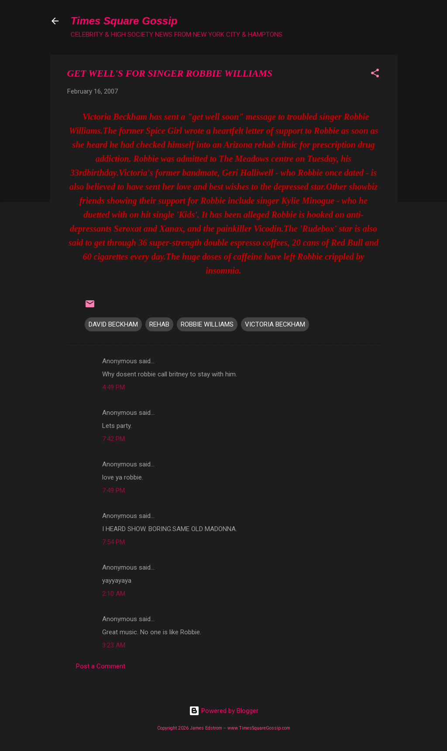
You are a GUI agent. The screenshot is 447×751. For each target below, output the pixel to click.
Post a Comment (100, 666)
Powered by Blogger (223, 711)
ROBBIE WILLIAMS (207, 324)
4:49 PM (113, 387)
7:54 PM (113, 542)
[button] (375, 74)
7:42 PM (113, 439)
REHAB (159, 324)
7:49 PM (113, 490)
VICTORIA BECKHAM (275, 324)
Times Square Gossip (124, 21)
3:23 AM (113, 645)
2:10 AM (113, 594)
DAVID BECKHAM (113, 324)
